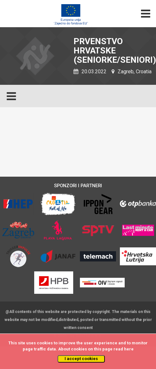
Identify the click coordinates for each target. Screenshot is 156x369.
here (129, 349)
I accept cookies (81, 358)
